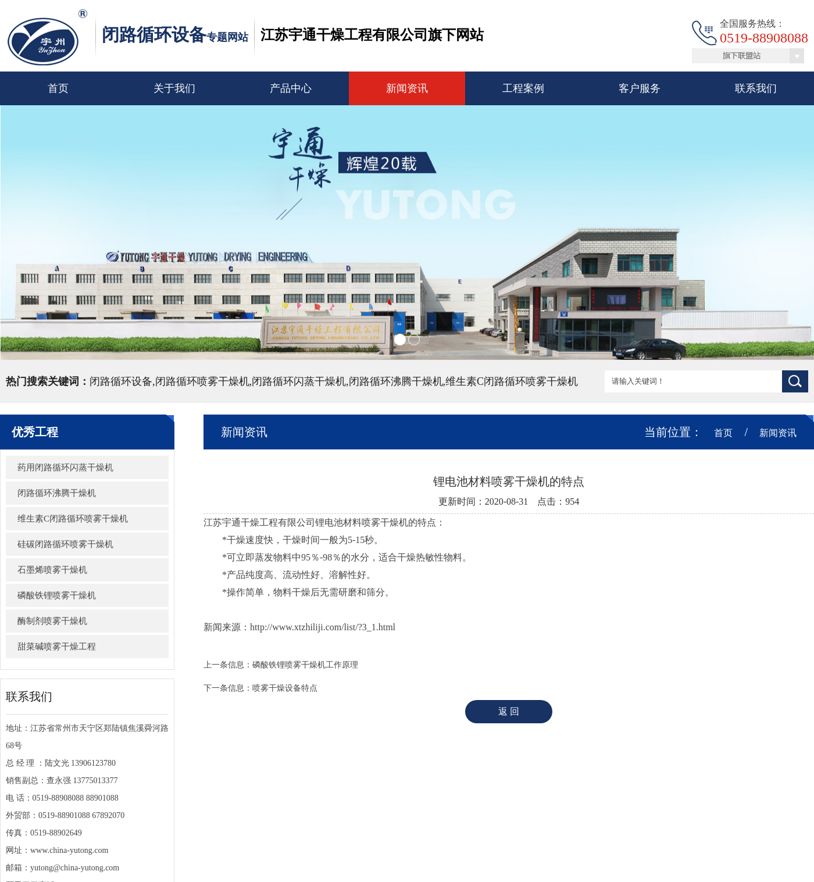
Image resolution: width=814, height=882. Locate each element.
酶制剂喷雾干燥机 (52, 621)
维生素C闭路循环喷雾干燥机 (72, 518)
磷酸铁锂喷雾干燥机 (56, 595)
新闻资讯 (407, 88)
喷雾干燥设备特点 (284, 688)
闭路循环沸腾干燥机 (56, 493)
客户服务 (640, 88)
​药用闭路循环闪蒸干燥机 (65, 467)
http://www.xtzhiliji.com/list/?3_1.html (322, 627)
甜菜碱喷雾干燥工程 (56, 646)
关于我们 (174, 88)
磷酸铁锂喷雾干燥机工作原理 (305, 664)
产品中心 (291, 88)
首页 (58, 88)
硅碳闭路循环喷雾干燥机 (65, 544)
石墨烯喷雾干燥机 (52, 569)
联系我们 (756, 88)
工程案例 (523, 88)
